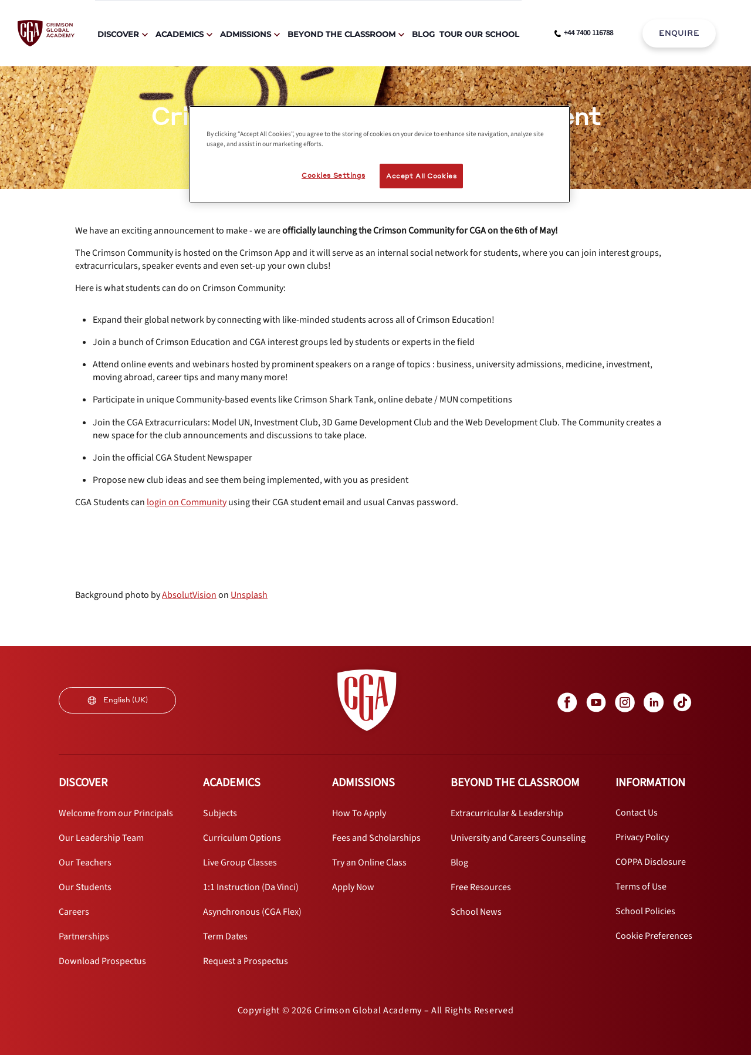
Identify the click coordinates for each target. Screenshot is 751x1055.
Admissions (245, 34)
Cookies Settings (333, 175)
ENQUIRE (679, 33)
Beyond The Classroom (341, 34)
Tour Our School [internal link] (479, 34)
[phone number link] (583, 33)
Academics (179, 34)
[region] (379, 154)
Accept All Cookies (421, 175)
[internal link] (679, 33)
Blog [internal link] (423, 34)
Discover (118, 34)
